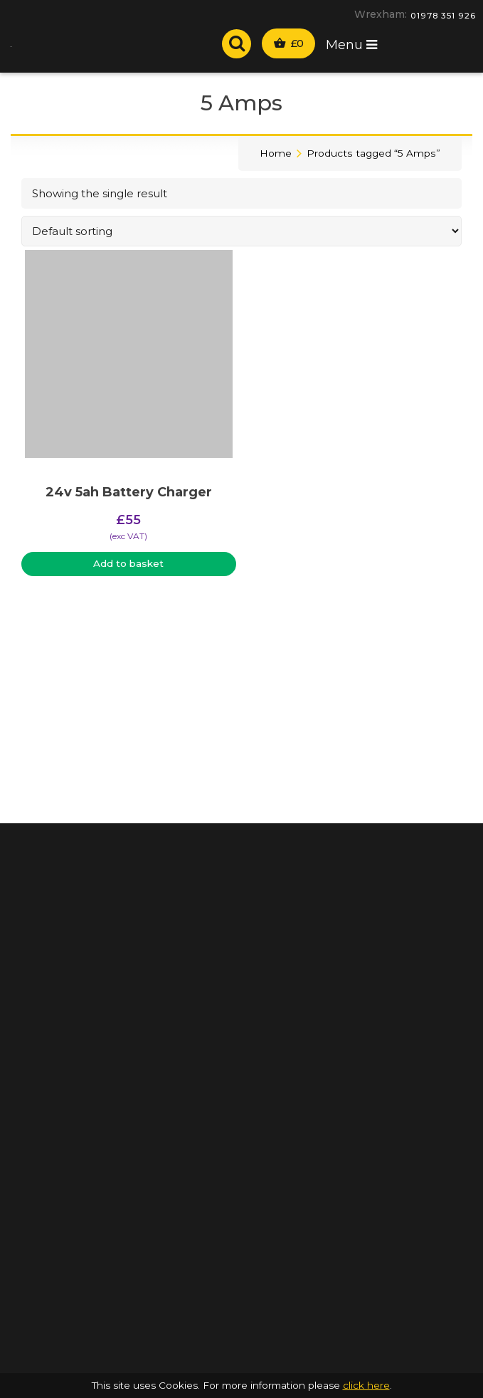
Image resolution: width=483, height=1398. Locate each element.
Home (276, 153)
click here (366, 1385)
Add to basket (128, 563)
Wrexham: (380, 14)
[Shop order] (241, 231)
